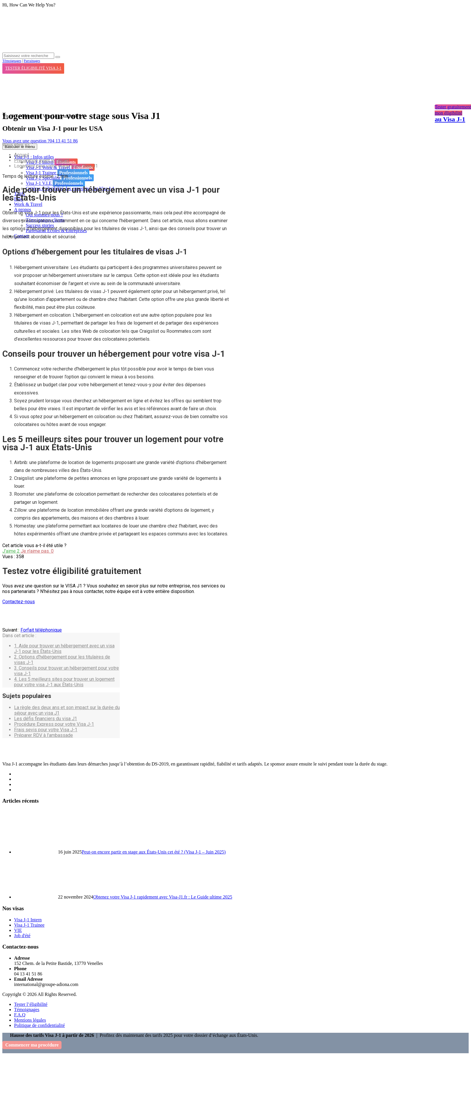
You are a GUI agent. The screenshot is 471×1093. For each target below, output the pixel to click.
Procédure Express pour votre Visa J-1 (54, 724)
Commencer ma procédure (32, 1044)
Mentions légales (30, 1020)
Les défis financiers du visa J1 (45, 718)
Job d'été (22, 935)
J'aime (11, 551)
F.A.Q (19, 1014)
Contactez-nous (18, 601)
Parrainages (32, 61)
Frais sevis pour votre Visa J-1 (45, 729)
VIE (18, 930)
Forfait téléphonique (41, 630)
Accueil (21, 155)
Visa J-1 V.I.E (55, 183)
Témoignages (11, 61)
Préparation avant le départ (41, 160)
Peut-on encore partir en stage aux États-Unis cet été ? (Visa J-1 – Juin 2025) (154, 851)
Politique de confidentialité (39, 1025)
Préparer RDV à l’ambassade (43, 735)
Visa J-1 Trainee (57, 172)
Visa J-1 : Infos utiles (34, 156)
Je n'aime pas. (37, 551)
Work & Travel (28, 204)
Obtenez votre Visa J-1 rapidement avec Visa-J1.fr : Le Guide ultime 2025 (162, 896)
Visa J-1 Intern (28, 919)
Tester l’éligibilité (30, 1004)
